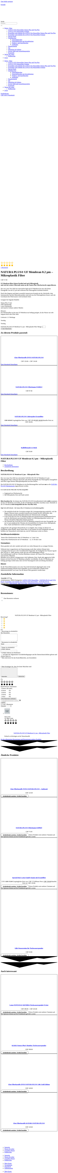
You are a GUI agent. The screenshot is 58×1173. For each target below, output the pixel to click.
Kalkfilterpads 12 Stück (29, 289)
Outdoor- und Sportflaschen (20, 43)
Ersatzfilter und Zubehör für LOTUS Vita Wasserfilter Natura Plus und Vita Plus (32, 33)
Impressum (7, 1027)
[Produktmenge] (44, 168)
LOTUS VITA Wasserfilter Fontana (18, 31)
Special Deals (12, 36)
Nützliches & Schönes (14, 49)
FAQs (6, 58)
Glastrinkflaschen (17, 39)
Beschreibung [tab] (8, 306)
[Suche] (1, 25)
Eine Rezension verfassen (8, 541)
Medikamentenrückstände (35, 424)
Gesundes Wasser (9, 993)
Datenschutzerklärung (10, 1025)
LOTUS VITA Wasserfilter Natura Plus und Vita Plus (24, 30)
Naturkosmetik (12, 46)
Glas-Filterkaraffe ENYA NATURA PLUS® (29, 198)
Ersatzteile (11, 53)
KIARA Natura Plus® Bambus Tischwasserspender (29, 888)
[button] (9, 205)
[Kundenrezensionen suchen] (11, 543)
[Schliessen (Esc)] (7, 1170)
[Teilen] (5, 1170)
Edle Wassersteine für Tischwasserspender (29, 790)
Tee (9, 48)
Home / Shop (8, 28)
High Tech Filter (22, 424)
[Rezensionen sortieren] (6, 548)
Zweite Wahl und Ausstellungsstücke (19, 51)
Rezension (4, 108)
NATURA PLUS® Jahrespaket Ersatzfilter (29, 257)
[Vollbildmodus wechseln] (3, 1170)
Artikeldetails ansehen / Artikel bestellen (15, 638)
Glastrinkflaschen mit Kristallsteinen (23, 41)
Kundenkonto (5, 93)
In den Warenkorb (6, 169)
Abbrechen (21, 519)
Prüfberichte (11, 56)
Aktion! (27, 684)
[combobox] (9, 23)
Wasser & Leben (9, 54)
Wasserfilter (47, 424)
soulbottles (15, 44)
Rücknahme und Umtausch (12, 1023)
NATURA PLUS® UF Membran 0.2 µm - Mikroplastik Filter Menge (21, 168)
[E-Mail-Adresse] (9, 493)
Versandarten (8, 1007)
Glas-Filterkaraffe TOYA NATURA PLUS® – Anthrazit (29, 631)
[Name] (9, 488)
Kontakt (3, 4)
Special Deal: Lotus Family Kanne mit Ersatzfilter (29, 720)
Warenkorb (7, 1009)
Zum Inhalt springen (7, 1)
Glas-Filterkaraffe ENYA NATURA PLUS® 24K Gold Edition (29, 927)
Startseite (7, 989)
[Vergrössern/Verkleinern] (1, 1170)
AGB (6, 1022)
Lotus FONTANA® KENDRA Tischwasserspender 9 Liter (29, 847)
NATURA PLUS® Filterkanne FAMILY (29, 228)
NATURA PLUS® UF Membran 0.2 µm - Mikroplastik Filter (32, 575)
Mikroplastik (13, 424)
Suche (3, 545)
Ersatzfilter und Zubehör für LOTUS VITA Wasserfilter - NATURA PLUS (27, 423)
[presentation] (15, 504)
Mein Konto (8, 1005)
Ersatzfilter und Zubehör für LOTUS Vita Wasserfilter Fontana (26, 35)
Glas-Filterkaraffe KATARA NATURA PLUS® (29, 965)
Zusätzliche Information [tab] (11, 307)
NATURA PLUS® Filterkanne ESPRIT (29, 670)
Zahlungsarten (8, 1010)
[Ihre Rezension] (10, 479)
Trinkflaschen (12, 38)
